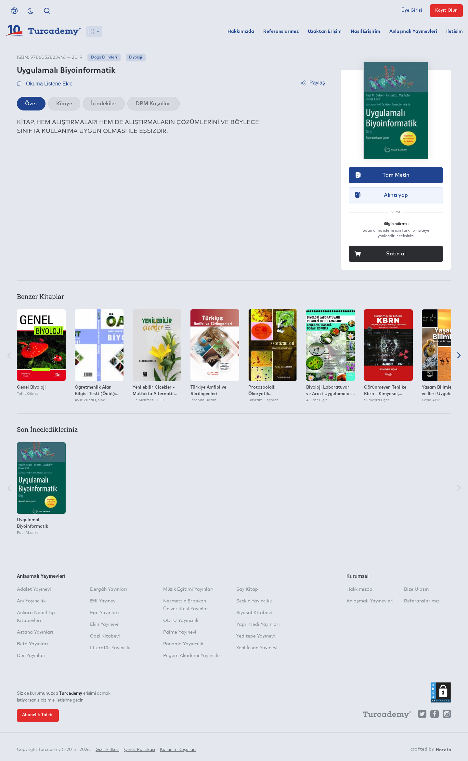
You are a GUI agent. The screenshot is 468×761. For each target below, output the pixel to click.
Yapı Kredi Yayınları (258, 624)
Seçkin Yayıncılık (254, 601)
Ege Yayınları (104, 613)
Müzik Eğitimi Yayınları (188, 589)
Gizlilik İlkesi (107, 747)
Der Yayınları (31, 655)
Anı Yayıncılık (31, 601)
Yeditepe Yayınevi (255, 636)
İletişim (454, 31)
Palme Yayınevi (179, 632)
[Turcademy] (384, 715)
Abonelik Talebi (38, 715)
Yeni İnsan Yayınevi (257, 648)
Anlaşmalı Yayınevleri (413, 31)
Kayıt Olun (446, 10)
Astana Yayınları (35, 632)
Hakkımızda (241, 31)
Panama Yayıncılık (183, 644)
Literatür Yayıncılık (111, 648)
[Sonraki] (459, 356)
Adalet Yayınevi (34, 589)
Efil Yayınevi (103, 601)
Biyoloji (135, 57)
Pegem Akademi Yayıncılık (192, 655)
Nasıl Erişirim (365, 31)
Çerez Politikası (139, 747)
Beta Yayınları (32, 644)
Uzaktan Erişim (325, 31)
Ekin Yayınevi (104, 624)
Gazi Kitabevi (105, 636)
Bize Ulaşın (416, 589)
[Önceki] (9, 356)
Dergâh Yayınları (108, 589)
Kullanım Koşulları (178, 747)
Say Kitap (247, 589)
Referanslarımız (281, 31)
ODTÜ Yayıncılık (180, 620)
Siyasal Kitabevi (254, 613)
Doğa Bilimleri (104, 57)
